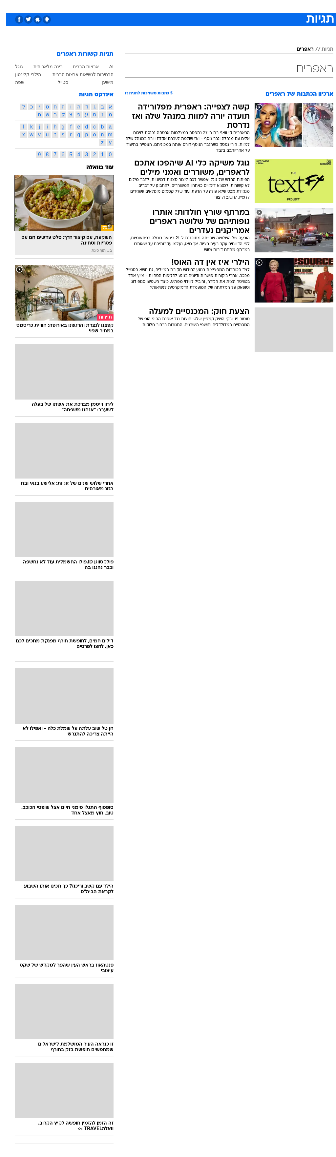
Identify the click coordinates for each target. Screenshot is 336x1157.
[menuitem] (248, 6)
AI (105, 66)
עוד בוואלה (93, 167)
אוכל (180, 6)
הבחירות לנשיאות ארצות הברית (76, 74)
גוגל (13, 66)
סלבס (213, 6)
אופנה (95, 6)
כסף (196, 6)
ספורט (252, 6)
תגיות (321, 49)
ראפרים (298, 49)
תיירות (140, 6)
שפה (13, 82)
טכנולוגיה (117, 6)
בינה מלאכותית (41, 66)
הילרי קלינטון (22, 74)
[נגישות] (9, 6)
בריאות (161, 6)
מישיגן (101, 82)
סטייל (57, 82)
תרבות (232, 6)
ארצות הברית (80, 66)
